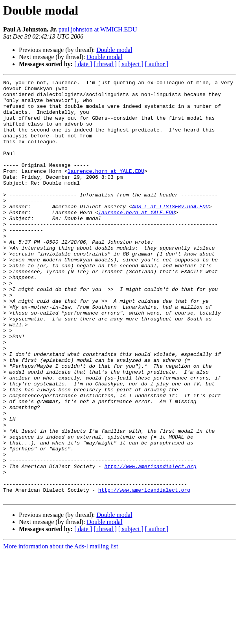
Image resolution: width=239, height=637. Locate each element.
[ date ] (83, 64)
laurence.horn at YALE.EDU (106, 189)
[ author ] (157, 64)
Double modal (114, 49)
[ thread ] (105, 64)
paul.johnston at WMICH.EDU (98, 29)
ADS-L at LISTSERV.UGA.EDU (170, 232)
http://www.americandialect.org (150, 544)
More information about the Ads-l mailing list (60, 630)
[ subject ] (130, 64)
